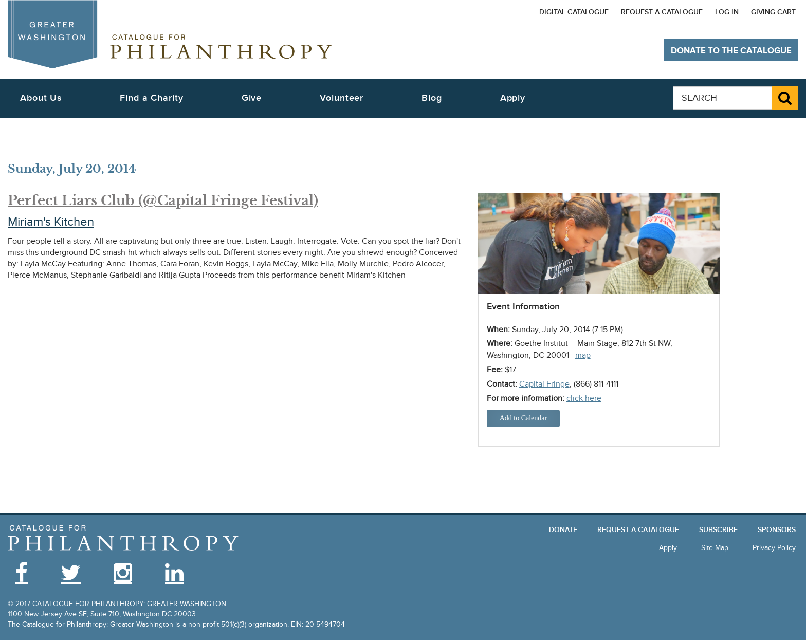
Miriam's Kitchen (51, 221)
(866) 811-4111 (596, 384)
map (583, 355)
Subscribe (718, 529)
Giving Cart (773, 12)
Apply (513, 98)
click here (583, 398)
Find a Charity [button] (152, 98)
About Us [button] (41, 98)
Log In (727, 12)
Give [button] (252, 98)
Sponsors (777, 529)
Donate (563, 529)
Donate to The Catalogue (731, 51)
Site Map (714, 547)
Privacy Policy (774, 547)
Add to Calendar (523, 418)
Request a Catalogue (662, 12)
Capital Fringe (544, 384)
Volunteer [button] (341, 98)
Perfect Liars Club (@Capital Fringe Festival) (163, 200)
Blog (432, 98)
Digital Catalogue (574, 12)
